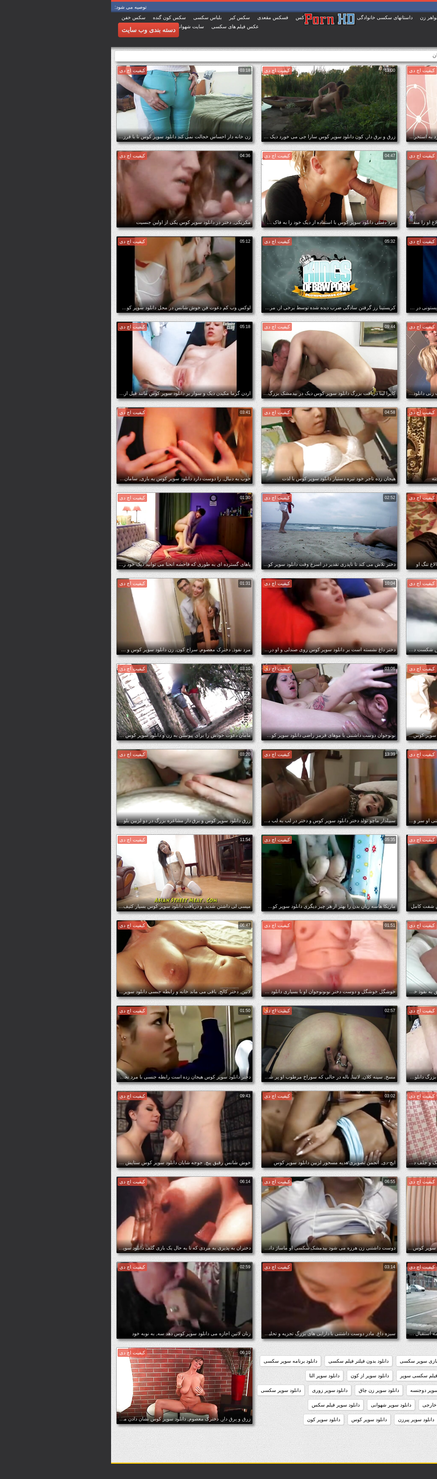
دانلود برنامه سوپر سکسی (179, 1361)
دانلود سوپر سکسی (170, 1390)
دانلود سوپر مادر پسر (407, 1419)
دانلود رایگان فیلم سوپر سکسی (396, 1375)
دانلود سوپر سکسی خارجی (339, 1405)
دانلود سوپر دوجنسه (319, 1390)
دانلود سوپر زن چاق (268, 1390)
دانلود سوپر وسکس (354, 1419)
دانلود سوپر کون (212, 1419)
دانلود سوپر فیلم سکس (225, 1405)
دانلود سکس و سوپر (359, 1434)
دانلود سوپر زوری (219, 1390)
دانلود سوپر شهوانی (280, 1405)
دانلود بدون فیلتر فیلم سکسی (247, 1361)
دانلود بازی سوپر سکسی (314, 1361)
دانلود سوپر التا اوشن (407, 1390)
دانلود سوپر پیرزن (305, 1419)
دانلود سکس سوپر (410, 1434)
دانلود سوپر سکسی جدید (403, 1405)
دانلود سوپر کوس (258, 1419)
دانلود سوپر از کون (259, 1375)
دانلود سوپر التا (213, 1375)
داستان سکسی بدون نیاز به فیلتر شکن (389, 1361)
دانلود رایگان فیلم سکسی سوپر (321, 1375)
